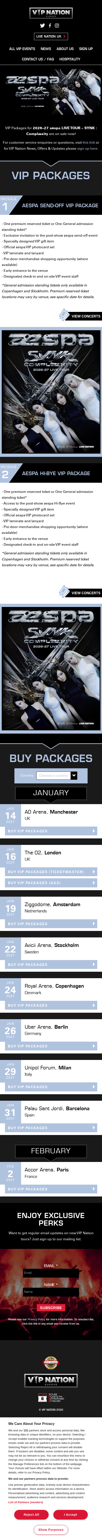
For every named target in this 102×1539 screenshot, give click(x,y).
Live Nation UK (48, 36)
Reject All (31, 1514)
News (46, 49)
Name (51, 1285)
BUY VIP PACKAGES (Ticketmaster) (46, 872)
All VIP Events (22, 49)
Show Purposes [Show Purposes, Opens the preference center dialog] (50, 1529)
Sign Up (86, 49)
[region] (51, 1478)
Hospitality (69, 59)
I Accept (70, 1514)
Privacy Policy (36, 1319)
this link (89, 143)
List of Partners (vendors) (25, 1502)
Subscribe (51, 1308)
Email (51, 1266)
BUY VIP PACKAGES (28, 831)
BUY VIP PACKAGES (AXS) (34, 883)
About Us (65, 49)
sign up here (87, 149)
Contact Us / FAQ (38, 59)
